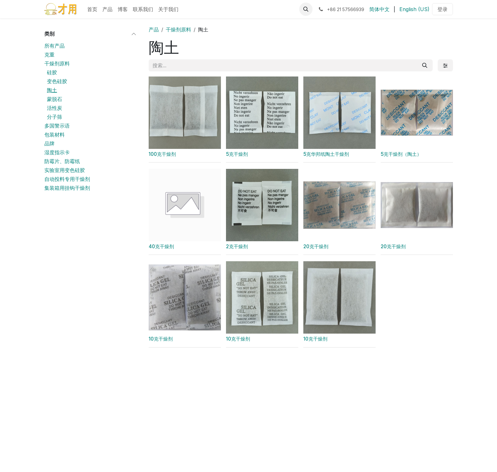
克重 (49, 54)
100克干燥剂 (162, 154)
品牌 (49, 143)
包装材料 (54, 134)
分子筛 (54, 117)
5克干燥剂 (237, 154)
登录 (442, 9)
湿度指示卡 (57, 152)
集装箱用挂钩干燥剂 (67, 188)
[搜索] (425, 65)
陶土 (52, 90)
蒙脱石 (54, 99)
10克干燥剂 (161, 339)
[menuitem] (92, 9)
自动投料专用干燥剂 (67, 179)
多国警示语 (57, 126)
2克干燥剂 (237, 246)
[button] (306, 9)
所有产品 (54, 46)
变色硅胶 (57, 81)
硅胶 (52, 72)
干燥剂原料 (57, 63)
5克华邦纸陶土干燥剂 (326, 154)
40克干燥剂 (161, 246)
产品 (154, 29)
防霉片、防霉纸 (62, 161)
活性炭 (54, 108)
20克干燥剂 (315, 246)
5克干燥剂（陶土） (401, 154)
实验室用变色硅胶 (64, 170)
